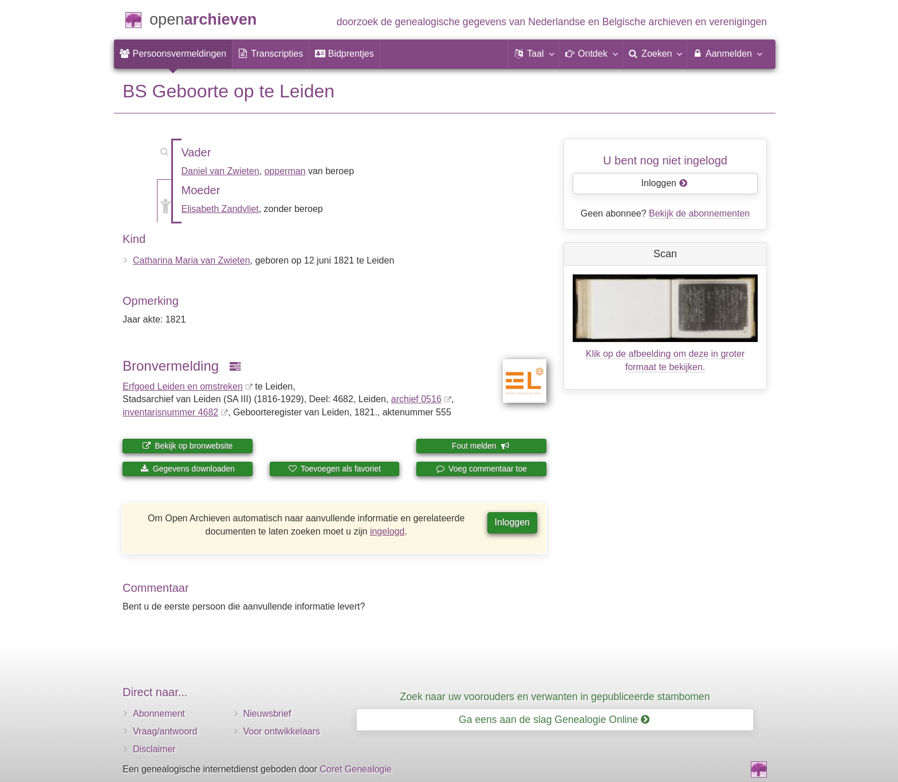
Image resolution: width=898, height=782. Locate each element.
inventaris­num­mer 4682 (170, 412)
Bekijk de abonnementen (699, 213)
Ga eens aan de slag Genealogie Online (554, 719)
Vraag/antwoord (165, 731)
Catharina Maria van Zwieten (191, 260)
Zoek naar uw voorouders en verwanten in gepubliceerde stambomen (555, 696)
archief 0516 (416, 399)
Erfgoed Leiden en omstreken (183, 386)
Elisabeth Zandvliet (220, 209)
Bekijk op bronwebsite (187, 445)
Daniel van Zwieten (220, 171)
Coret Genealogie (355, 769)
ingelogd (387, 531)
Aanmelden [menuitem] (727, 53)
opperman (284, 171)
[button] (534, 54)
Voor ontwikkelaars (281, 731)
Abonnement (159, 713)
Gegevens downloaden (187, 468)
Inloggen (512, 522)
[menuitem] (173, 54)
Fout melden (481, 445)
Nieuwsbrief (267, 713)
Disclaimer (154, 749)
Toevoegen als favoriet (334, 468)
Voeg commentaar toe (481, 468)
